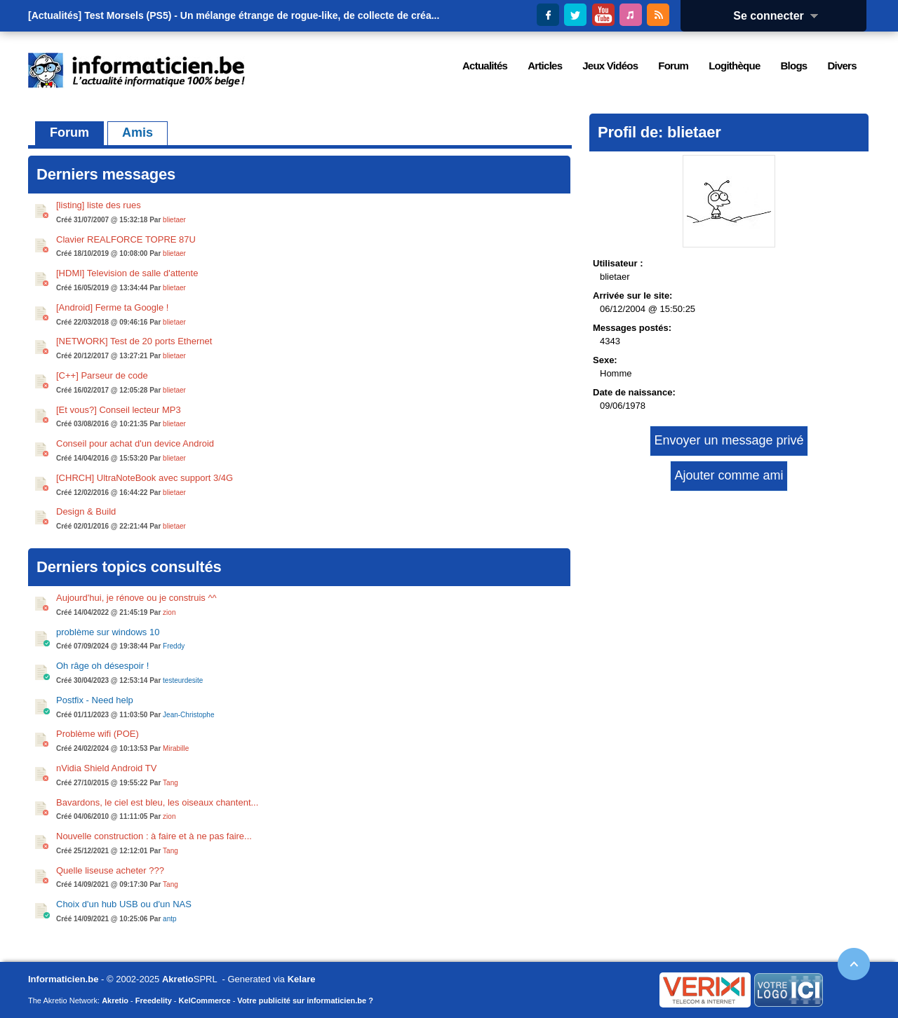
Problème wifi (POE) (97, 733)
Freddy (174, 646)
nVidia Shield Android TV (106, 768)
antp (169, 919)
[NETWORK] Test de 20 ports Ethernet (134, 341)
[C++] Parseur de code (102, 375)
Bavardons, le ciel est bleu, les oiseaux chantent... (157, 802)
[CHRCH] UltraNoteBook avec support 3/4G (144, 478)
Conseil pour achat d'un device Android (135, 443)
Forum (69, 132)
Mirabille (176, 748)
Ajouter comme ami (728, 475)
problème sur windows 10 (107, 632)
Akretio (178, 979)
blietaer (174, 220)
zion (169, 612)
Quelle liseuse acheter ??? (110, 870)
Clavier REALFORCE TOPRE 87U (126, 239)
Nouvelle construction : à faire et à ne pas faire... (154, 836)
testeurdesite (183, 680)
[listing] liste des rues (98, 205)
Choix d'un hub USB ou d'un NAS (124, 904)
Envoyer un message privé (728, 440)
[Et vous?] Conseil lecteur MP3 (118, 410)
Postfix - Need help (94, 700)
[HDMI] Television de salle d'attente (127, 273)
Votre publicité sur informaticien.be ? (305, 1000)
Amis (137, 132)
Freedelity (153, 1000)
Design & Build (86, 511)
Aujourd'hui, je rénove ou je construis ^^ (136, 597)
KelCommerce (205, 1000)
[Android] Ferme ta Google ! (112, 307)
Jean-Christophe (188, 715)
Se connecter (780, 16)
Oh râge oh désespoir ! (102, 665)
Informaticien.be (63, 979)
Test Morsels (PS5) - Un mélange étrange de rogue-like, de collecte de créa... (261, 15)
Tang (170, 783)
